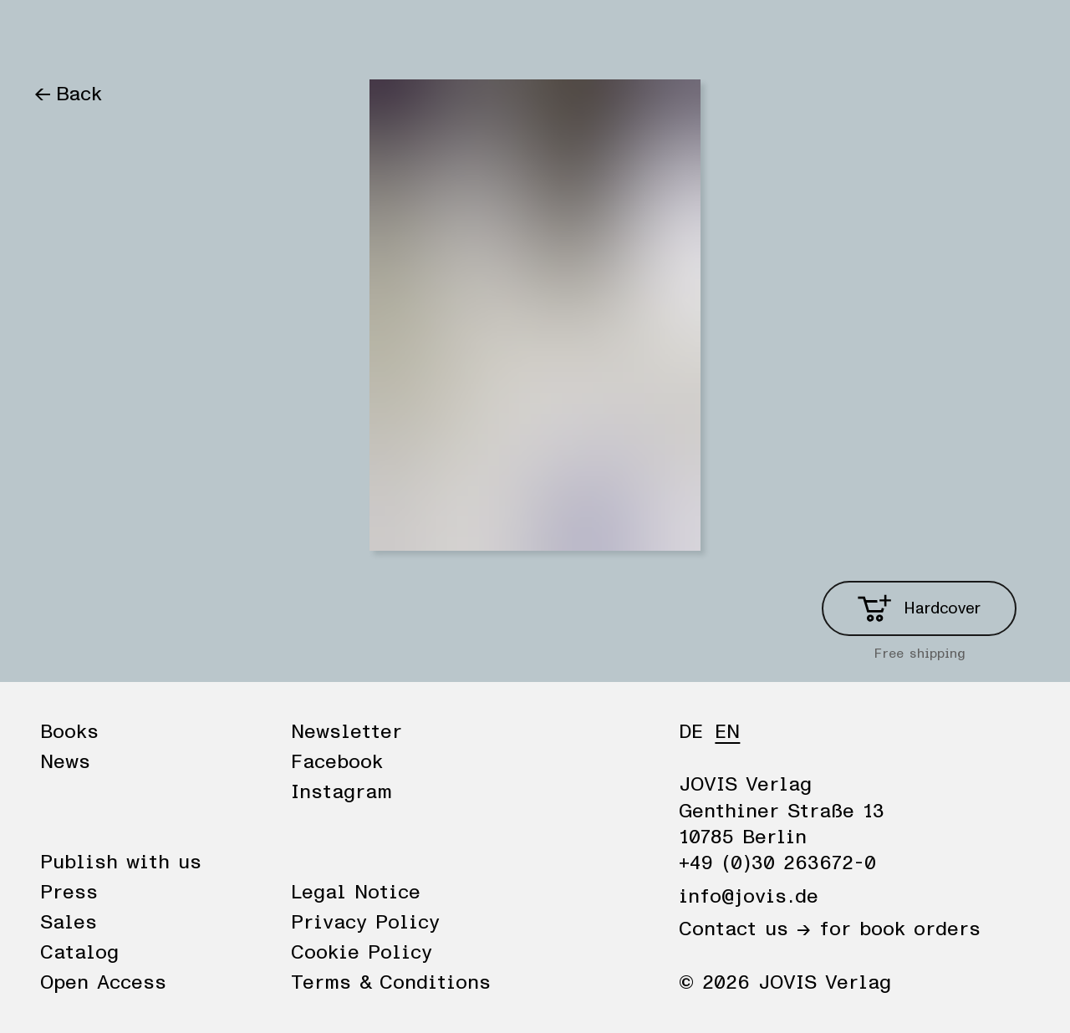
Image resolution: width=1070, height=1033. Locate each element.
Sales (68, 923)
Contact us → (745, 929)
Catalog (79, 953)
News (136, 35)
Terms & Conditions (391, 983)
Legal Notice (355, 893)
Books (62, 35)
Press (69, 893)
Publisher (224, 35)
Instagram (341, 792)
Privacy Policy (365, 923)
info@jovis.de (748, 897)
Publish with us (120, 862)
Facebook (337, 762)
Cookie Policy (361, 953)
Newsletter (346, 732)
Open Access (103, 983)
